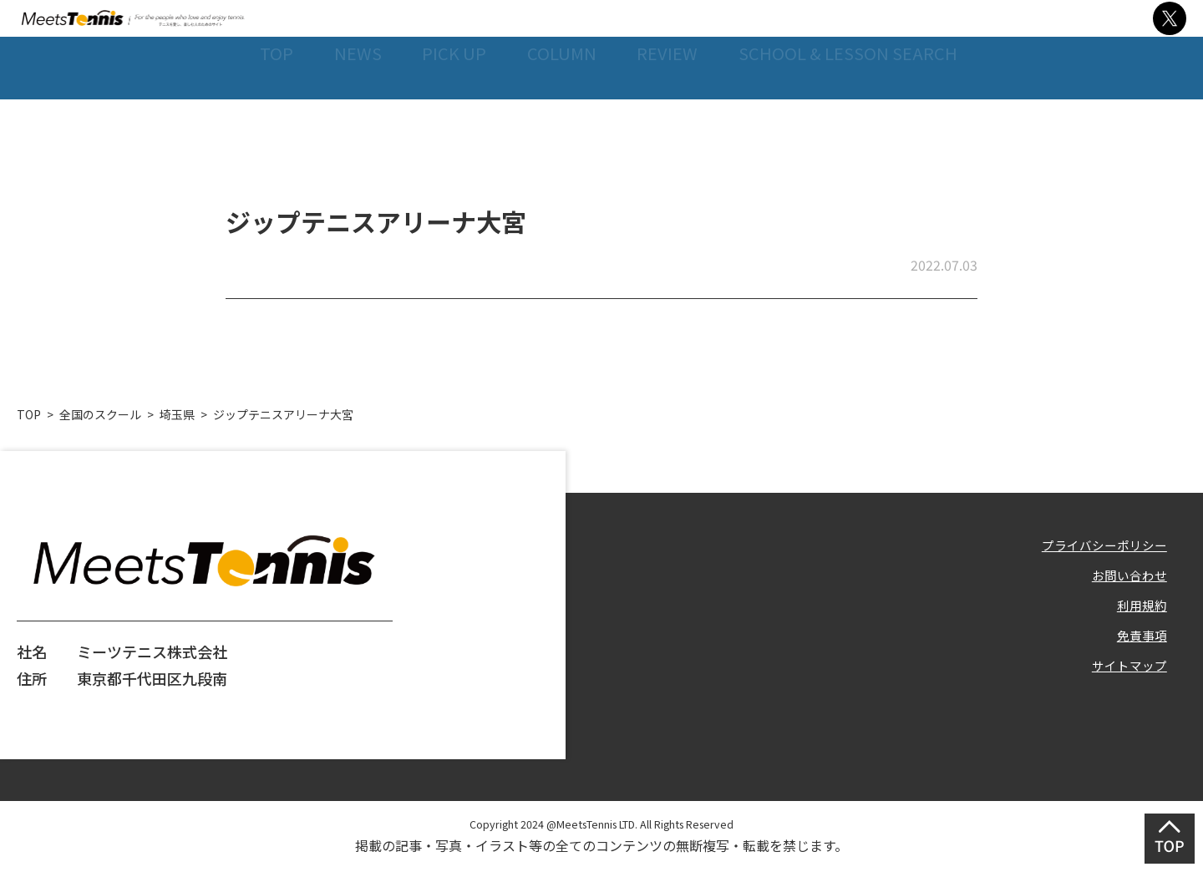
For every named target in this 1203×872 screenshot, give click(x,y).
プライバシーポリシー (1092, 542)
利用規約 (1137, 613)
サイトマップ (1122, 684)
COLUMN (556, 124)
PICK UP (446, 124)
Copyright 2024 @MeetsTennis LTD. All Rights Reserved (601, 821)
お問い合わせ (1122, 578)
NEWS (346, 124)
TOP (262, 124)
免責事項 (1137, 648)
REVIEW (664, 124)
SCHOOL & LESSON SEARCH (848, 124)
